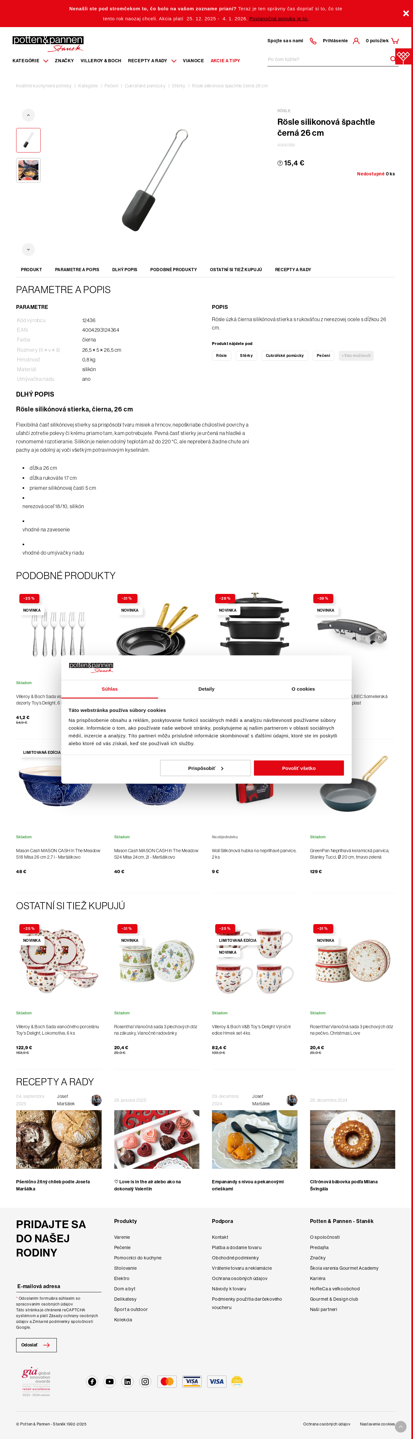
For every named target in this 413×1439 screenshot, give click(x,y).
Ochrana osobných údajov (239, 1278)
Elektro (122, 1278)
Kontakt (220, 1237)
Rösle (221, 355)
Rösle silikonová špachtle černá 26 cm (230, 85)
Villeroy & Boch (101, 61)
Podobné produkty (173, 269)
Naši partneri (323, 1309)
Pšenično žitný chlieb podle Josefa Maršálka (53, 1185)
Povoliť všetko (299, 768)
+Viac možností (356, 355)
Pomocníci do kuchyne (138, 1257)
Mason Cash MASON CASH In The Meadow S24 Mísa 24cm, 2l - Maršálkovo (156, 854)
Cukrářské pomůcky (145, 85)
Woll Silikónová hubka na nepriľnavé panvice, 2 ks (254, 854)
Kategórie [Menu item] (30, 61)
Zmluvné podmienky (51, 1321)
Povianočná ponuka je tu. (279, 18)
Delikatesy (125, 1299)
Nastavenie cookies (377, 1424)
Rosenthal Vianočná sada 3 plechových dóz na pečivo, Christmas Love (351, 1030)
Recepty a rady (293, 269)
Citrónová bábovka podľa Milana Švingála (344, 1185)
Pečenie (122, 1247)
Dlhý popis (125, 269)
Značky (64, 61)
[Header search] (391, 59)
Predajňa (319, 1247)
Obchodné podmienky (235, 1257)
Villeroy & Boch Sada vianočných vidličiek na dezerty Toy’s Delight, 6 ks (58, 699)
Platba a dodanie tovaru (236, 1247)
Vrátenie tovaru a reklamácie (242, 1268)
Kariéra (318, 1278)
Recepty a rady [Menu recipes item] (152, 61)
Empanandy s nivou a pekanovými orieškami (248, 1185)
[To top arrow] (401, 1427)
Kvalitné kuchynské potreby (44, 85)
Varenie (122, 1237)
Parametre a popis (77, 269)
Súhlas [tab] (110, 689)
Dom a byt (125, 1288)
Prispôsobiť (205, 768)
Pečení (111, 85)
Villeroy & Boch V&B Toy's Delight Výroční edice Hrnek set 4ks (251, 1030)
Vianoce (193, 61)
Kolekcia (123, 1319)
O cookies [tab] (303, 689)
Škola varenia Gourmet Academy (344, 1268)
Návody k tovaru (229, 1288)
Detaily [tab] (206, 689)
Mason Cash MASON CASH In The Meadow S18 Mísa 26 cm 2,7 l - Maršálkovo (58, 854)
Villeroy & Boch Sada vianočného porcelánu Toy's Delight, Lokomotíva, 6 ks (57, 1030)
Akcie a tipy (225, 61)
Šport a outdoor (131, 1309)
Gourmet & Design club (334, 1299)
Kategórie (88, 85)
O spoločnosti (325, 1237)
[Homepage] (48, 43)
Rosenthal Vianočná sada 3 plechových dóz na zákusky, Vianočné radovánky (155, 1030)
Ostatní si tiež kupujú (236, 269)
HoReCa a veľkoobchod (335, 1288)
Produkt (31, 269)
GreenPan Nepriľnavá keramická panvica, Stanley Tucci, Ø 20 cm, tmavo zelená (349, 854)
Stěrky (179, 85)
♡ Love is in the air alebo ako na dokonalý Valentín (147, 1185)
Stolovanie (125, 1268)
